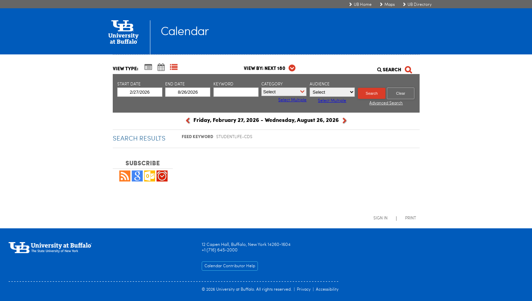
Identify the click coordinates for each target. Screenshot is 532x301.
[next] (344, 122)
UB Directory (420, 5)
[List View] (174, 67)
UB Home (363, 5)
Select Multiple (332, 101)
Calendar (185, 32)
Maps (389, 5)
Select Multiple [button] (292, 100)
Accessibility (327, 290)
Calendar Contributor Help (229, 266)
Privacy (304, 290)
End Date (175, 84)
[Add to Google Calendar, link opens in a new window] (137, 180)
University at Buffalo (235, 290)
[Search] (394, 68)
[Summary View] (148, 67)
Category (272, 84)
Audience (320, 84)
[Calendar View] (161, 67)
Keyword (223, 84)
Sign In (380, 218)
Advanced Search (386, 103)
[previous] (188, 122)
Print (410, 218)
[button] (124, 180)
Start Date (129, 84)
